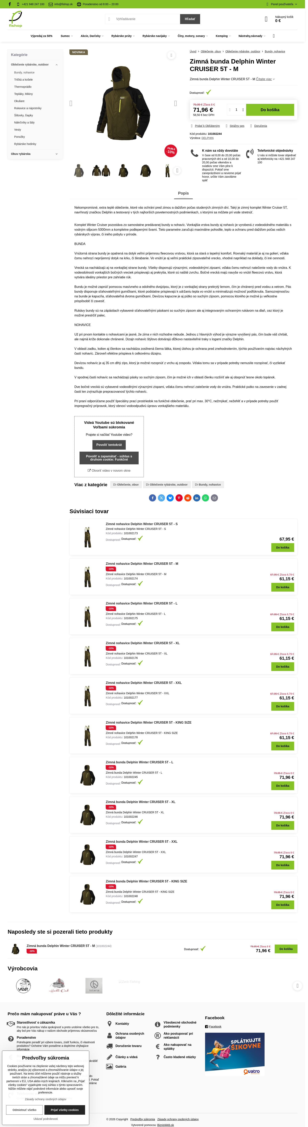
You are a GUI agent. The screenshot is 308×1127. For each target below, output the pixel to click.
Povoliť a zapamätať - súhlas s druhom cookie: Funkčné (109, 458)
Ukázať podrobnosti (46, 1118)
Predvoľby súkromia (142, 1119)
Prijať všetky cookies (65, 1110)
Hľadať (190, 19)
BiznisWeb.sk (165, 1125)
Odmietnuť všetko (24, 1110)
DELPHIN (207, 138)
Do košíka (270, 110)
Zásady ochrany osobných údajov (178, 1119)
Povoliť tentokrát (109, 444)
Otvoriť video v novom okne (109, 470)
